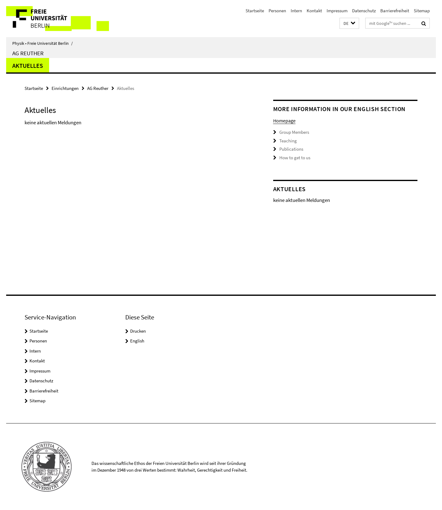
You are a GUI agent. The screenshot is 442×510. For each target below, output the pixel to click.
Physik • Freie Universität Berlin (42, 43)
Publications (291, 149)
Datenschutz (364, 11)
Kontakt (314, 11)
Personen (277, 11)
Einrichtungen (65, 88)
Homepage (284, 121)
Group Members (294, 132)
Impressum (337, 11)
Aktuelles (27, 65)
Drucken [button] (138, 331)
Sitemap (422, 11)
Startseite (255, 11)
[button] (349, 23)
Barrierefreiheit (394, 11)
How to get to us (294, 157)
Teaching (288, 141)
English (137, 341)
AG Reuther (28, 53)
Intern (296, 11)
